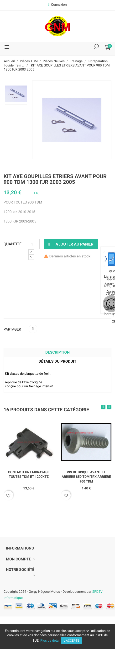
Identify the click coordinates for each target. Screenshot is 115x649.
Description (57, 352)
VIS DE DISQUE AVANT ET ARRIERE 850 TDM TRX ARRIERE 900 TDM (86, 477)
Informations (20, 548)
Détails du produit (57, 361)
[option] (16, 93)
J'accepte (71, 641)
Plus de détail (50, 641)
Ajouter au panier (70, 244)
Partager (33, 329)
